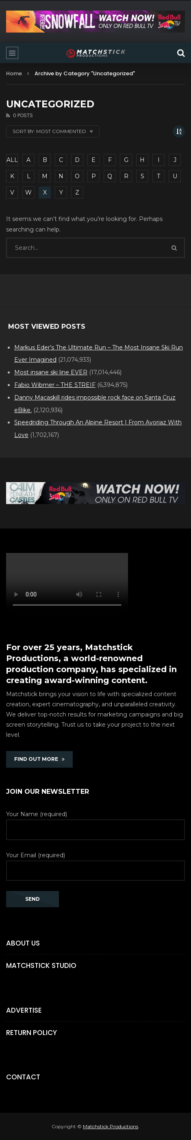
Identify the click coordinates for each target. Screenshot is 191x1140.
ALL (12, 160)
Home (14, 73)
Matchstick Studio (41, 965)
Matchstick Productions (110, 1126)
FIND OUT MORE (39, 759)
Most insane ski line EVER (50, 372)
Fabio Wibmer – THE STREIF (55, 385)
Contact (23, 1077)
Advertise (24, 1010)
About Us (23, 943)
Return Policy (31, 1032)
